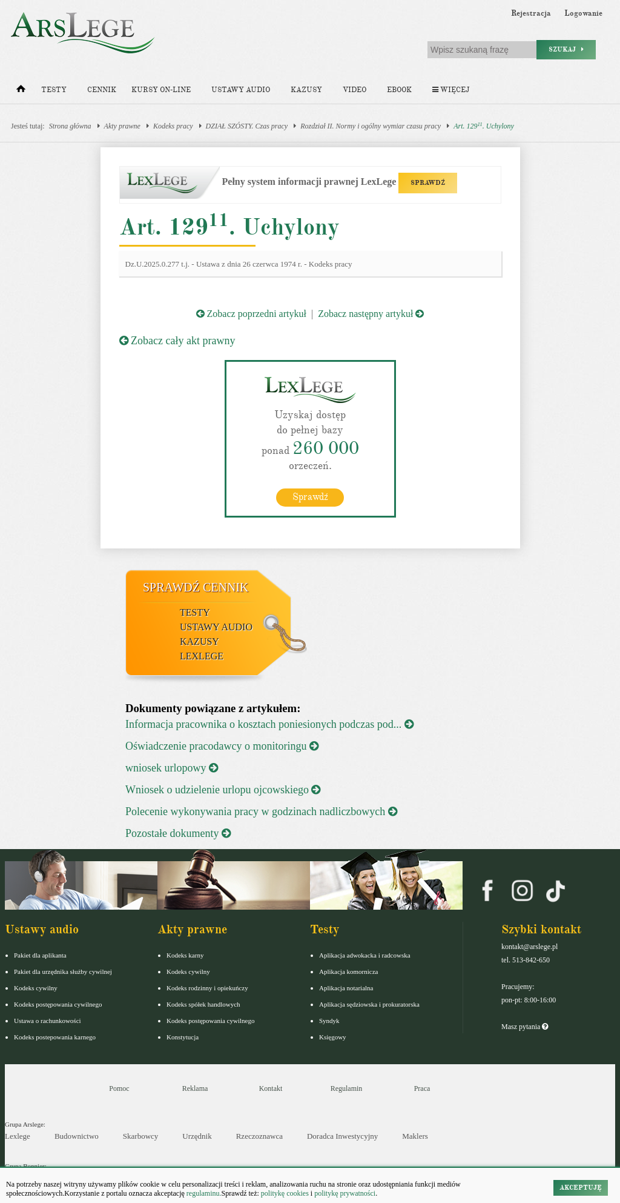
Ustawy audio (240, 90)
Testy (54, 90)
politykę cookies (285, 1193)
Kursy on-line (161, 90)
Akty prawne (122, 126)
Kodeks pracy (173, 126)
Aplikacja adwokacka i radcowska (365, 955)
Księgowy (332, 1037)
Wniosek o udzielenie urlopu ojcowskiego (222, 790)
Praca (422, 1088)
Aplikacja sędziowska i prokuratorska (369, 1004)
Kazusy (306, 90)
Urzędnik (196, 1136)
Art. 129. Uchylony (483, 125)
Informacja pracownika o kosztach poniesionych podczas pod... (269, 724)
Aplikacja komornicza (348, 971)
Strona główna (70, 126)
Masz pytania (524, 1026)
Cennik (101, 90)
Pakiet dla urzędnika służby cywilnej (63, 971)
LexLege (201, 656)
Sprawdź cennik (196, 587)
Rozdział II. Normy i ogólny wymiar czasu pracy (370, 126)
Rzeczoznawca (259, 1136)
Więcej (450, 90)
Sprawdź (310, 497)
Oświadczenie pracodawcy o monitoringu (221, 746)
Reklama (195, 1088)
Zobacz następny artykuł (371, 313)
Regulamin (347, 1088)
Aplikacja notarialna (346, 987)
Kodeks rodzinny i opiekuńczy (207, 987)
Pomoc (119, 1088)
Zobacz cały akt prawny (177, 341)
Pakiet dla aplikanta (40, 955)
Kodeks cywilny (36, 987)
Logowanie (583, 13)
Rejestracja (531, 13)
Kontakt (271, 1088)
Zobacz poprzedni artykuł (251, 313)
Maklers (415, 1136)
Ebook (399, 90)
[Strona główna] (21, 91)
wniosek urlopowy (171, 768)
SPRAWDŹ (428, 183)
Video (354, 90)
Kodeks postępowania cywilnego (58, 1004)
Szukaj (566, 49)
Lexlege (17, 1136)
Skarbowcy (141, 1136)
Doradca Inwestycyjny (342, 1136)
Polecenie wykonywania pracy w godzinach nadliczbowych (261, 811)
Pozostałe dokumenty (178, 833)
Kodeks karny (185, 955)
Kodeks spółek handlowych (203, 1004)
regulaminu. (203, 1193)
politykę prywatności (344, 1193)
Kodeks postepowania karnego (55, 1037)
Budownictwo (76, 1136)
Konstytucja (183, 1037)
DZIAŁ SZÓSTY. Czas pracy (247, 126)
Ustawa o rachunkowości (47, 1020)
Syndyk (329, 1020)
